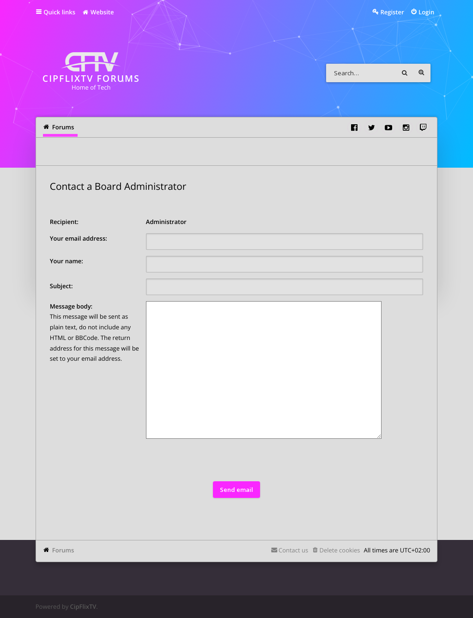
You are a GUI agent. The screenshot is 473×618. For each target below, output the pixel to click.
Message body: (71, 306)
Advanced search (421, 73)
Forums (63, 550)
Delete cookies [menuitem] (339, 550)
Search (404, 73)
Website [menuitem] (98, 12)
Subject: (61, 286)
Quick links (59, 12)
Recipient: (64, 222)
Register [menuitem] (392, 12)
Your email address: (78, 238)
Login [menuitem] (426, 12)
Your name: (66, 261)
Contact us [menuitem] (293, 550)
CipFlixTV (83, 606)
